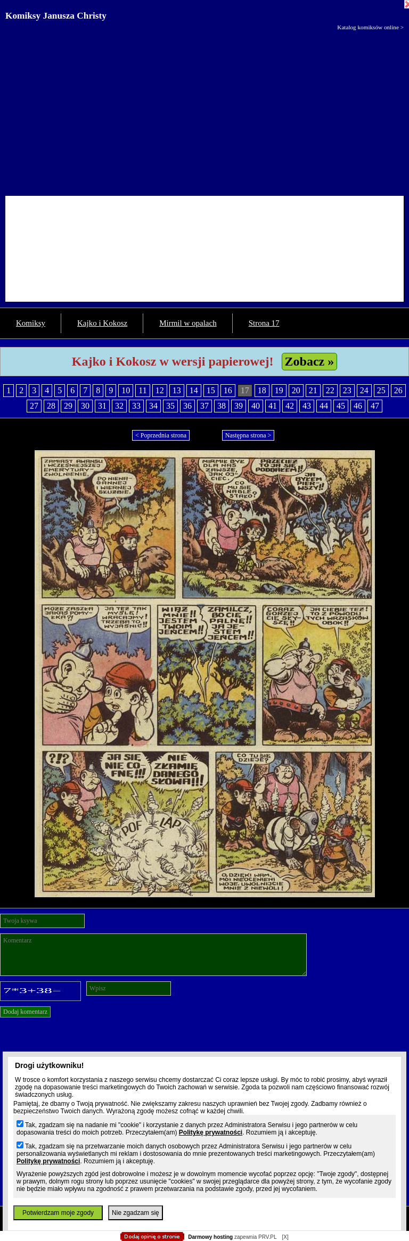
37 (204, 405)
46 (358, 405)
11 (142, 390)
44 (324, 405)
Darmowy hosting (210, 1237)
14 (194, 390)
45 (341, 405)
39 (238, 405)
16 (228, 390)
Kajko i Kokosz (102, 323)
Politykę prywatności (210, 1132)
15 (211, 390)
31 (102, 405)
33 (136, 405)
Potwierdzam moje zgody (58, 1213)
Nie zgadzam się (135, 1213)
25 (381, 390)
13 (177, 390)
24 (364, 390)
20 (296, 390)
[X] (285, 1237)
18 (262, 390)
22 (330, 390)
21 (313, 390)
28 (51, 405)
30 (85, 405)
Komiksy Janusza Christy (56, 16)
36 (187, 405)
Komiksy (30, 323)
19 (279, 390)
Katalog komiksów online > (370, 27)
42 (289, 405)
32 (119, 405)
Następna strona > (248, 435)
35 (170, 405)
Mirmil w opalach (187, 323)
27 (34, 405)
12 (160, 390)
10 (125, 390)
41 (272, 405)
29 (68, 405)
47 (375, 405)
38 (221, 405)
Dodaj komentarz (25, 1011)
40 (255, 405)
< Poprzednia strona (160, 435)
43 (306, 405)
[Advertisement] (204, 110)
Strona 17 (264, 323)
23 (347, 390)
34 (153, 405)
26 (398, 390)
